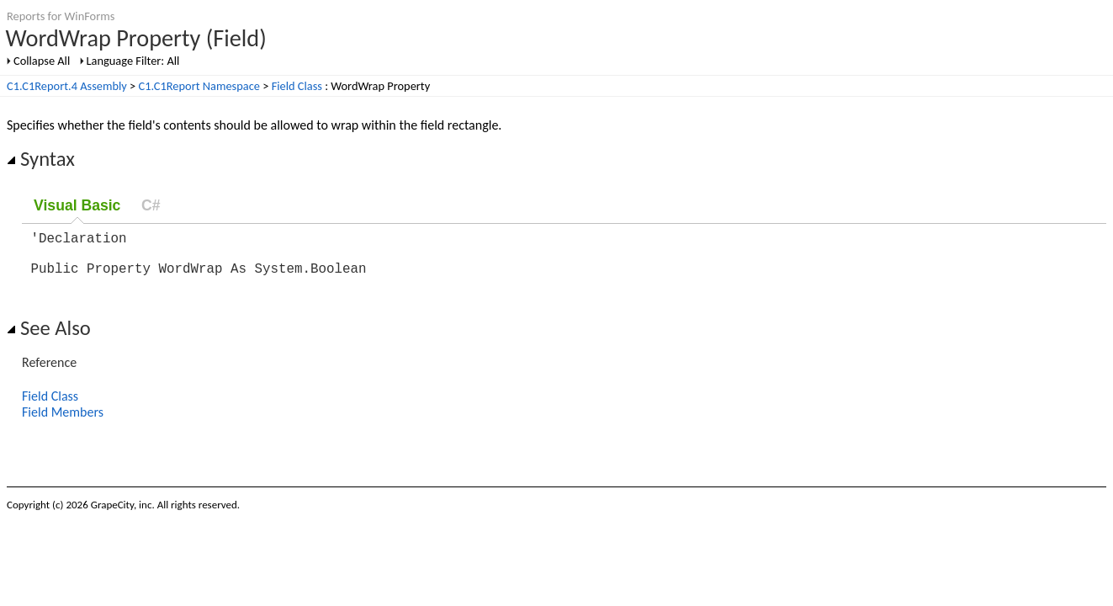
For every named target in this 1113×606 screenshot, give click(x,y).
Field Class (297, 85)
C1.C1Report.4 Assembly (67, 85)
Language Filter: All (133, 60)
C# (151, 205)
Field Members (62, 422)
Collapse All (41, 60)
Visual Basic (77, 205)
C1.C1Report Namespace (199, 85)
